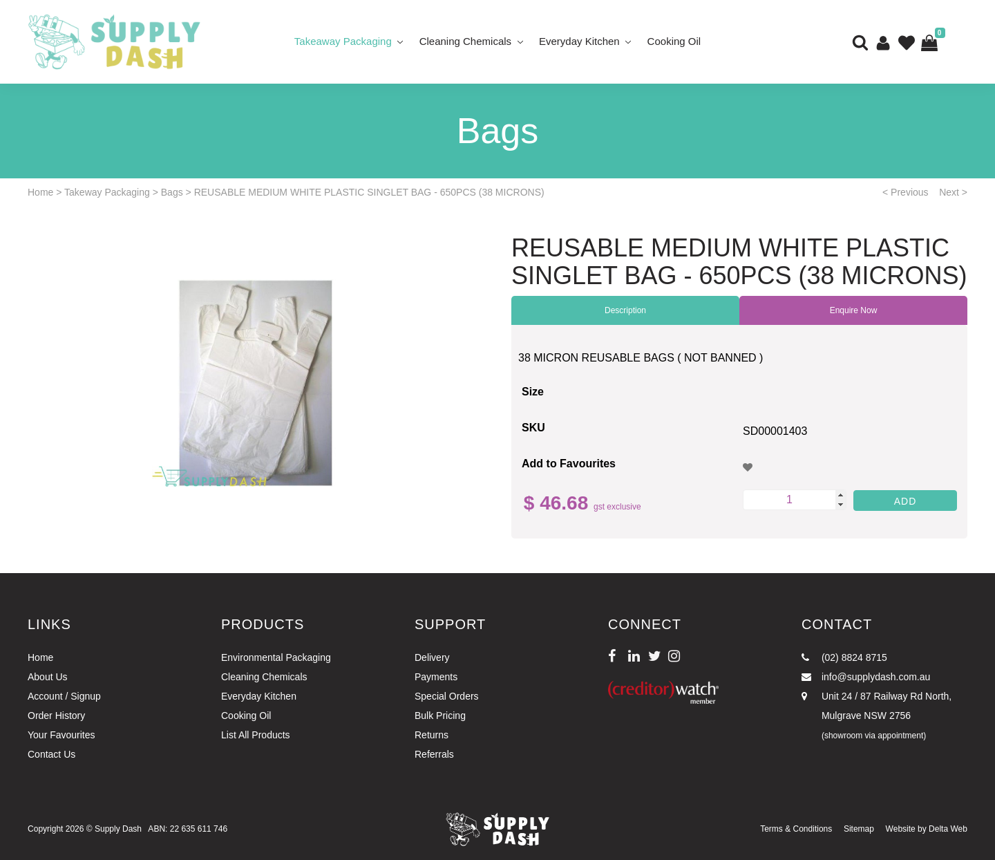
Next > (953, 192)
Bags (172, 192)
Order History (56, 715)
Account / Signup (64, 696)
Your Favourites (61, 734)
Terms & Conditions (796, 829)
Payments (436, 676)
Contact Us (51, 754)
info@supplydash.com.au (866, 676)
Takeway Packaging (107, 192)
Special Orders (447, 696)
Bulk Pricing (440, 715)
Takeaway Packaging (343, 41)
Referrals (434, 754)
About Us (48, 676)
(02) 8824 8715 (844, 657)
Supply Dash (118, 829)
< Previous (905, 192)
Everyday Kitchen (579, 41)
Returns (431, 734)
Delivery (432, 657)
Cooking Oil (674, 41)
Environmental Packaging (276, 657)
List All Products (255, 734)
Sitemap (859, 829)
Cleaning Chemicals (465, 41)
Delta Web (948, 829)
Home (40, 192)
